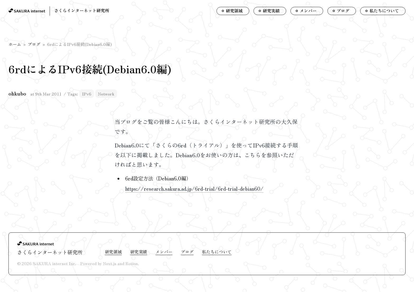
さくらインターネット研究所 (81, 10)
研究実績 (138, 251)
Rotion (131, 263)
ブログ (34, 44)
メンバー (164, 251)
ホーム (14, 44)
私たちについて (217, 251)
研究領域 (113, 251)
